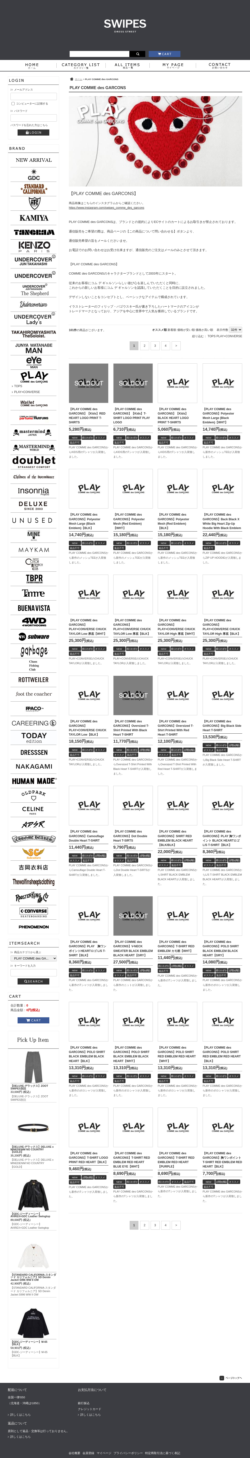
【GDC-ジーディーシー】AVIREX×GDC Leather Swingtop (30, 1215)
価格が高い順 (204, 330)
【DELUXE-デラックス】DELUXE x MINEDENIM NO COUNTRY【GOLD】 (32, 1149)
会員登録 (88, 1453)
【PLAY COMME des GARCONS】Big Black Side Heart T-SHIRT (222, 726)
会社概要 (74, 1453)
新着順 (171, 330)
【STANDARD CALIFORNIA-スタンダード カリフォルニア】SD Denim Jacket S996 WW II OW (33, 1277)
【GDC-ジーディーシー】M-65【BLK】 (28, 1343)
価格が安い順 (186, 330)
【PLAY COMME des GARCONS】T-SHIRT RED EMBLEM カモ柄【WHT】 (176, 946)
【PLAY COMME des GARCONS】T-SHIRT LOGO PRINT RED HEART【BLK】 (88, 1158)
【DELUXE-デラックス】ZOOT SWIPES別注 (29, 1087)
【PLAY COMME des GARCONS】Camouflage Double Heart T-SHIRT (86, 836)
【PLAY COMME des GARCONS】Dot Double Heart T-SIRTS (130, 836)
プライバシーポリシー (128, 1453)
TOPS (18, 386)
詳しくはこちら (20, 1414)
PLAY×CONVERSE (27, 392)
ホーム (78, 79)
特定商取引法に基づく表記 (162, 1453)
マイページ (104, 1453)
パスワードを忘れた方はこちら (29, 125)
